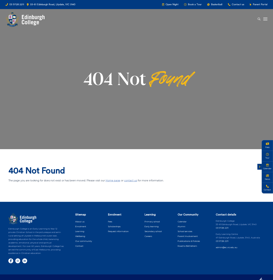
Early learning (152, 226)
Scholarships (114, 226)
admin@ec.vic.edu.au (226, 247)
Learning (79, 231)
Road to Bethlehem (187, 246)
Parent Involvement (188, 236)
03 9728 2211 (16, 4)
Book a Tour (195, 4)
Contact (79, 246)
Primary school (152, 221)
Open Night (172, 4)
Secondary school (153, 231)
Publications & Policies (189, 241)
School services (185, 231)
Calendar (182, 221)
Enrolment (80, 226)
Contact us (238, 4)
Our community (83, 241)
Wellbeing (80, 236)
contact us (130, 180)
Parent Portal (260, 4)
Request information (118, 231)
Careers (148, 236)
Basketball (216, 4)
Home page (113, 180)
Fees (110, 221)
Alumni (181, 226)
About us (79, 221)
